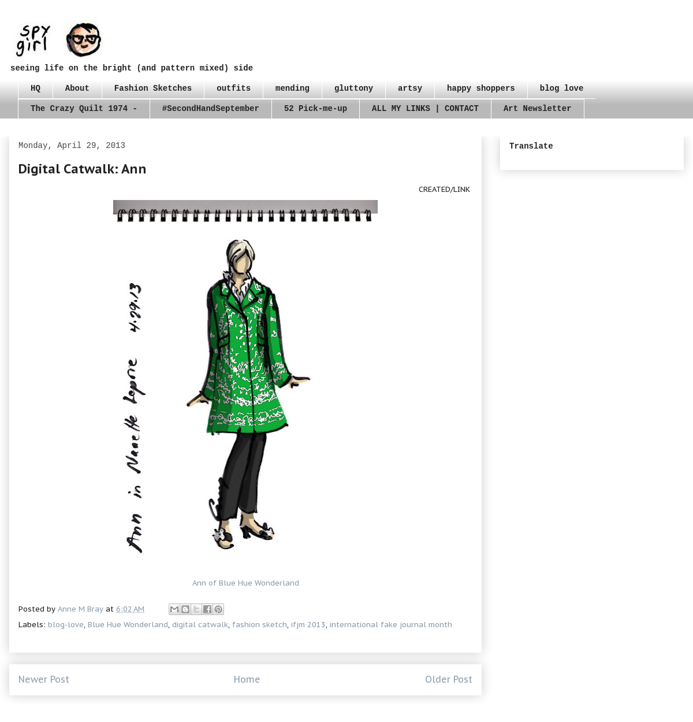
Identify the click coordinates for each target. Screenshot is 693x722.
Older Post (448, 679)
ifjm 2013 (308, 625)
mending (292, 88)
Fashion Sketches (153, 88)
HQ (35, 88)
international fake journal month (391, 625)
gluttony (353, 88)
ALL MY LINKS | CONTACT (425, 108)
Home (247, 679)
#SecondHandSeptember (210, 108)
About (77, 88)
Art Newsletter (538, 108)
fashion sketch (259, 625)
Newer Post (43, 679)
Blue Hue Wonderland (128, 625)
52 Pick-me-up (315, 108)
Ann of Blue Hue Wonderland (245, 583)
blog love (562, 88)
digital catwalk (200, 625)
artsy (410, 88)
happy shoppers (481, 88)
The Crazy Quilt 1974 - (84, 108)
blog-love (66, 625)
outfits (234, 88)
